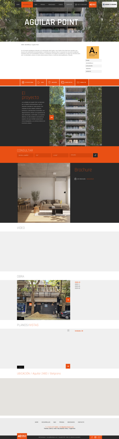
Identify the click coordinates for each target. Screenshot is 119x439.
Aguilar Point (35, 45)
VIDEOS (61, 4)
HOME (18, 4)
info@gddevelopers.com (66, 427)
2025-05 (77, 286)
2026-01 (77, 282)
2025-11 (77, 284)
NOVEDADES (51, 4)
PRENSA (43, 4)
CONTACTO (69, 4)
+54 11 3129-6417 (82, 4)
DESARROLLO (28, 45)
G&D (36, 4)
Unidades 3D (79, 331)
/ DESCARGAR (90, 179)
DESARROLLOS (27, 4)
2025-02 (77, 288)
